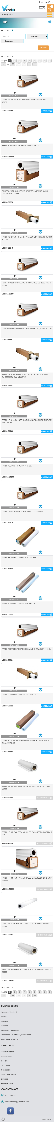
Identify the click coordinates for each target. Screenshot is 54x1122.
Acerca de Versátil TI (9, 1012)
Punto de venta (7, 1083)
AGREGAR (45, 111)
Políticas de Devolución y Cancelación (16, 1035)
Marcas (4, 1017)
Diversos (4, 1079)
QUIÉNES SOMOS (9, 1006)
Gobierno (4, 1061)
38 (13, 64)
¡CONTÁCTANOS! (9, 1089)
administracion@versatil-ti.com (17, 1102)
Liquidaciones (6, 1056)
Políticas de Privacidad (10, 1039)
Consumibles (6, 1070)
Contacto (4, 1026)
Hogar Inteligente (8, 1052)
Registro (4, 1021)
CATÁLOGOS (7, 1045)
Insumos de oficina (8, 1074)
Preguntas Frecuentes (10, 1030)
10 (4, 64)
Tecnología (5, 1065)
